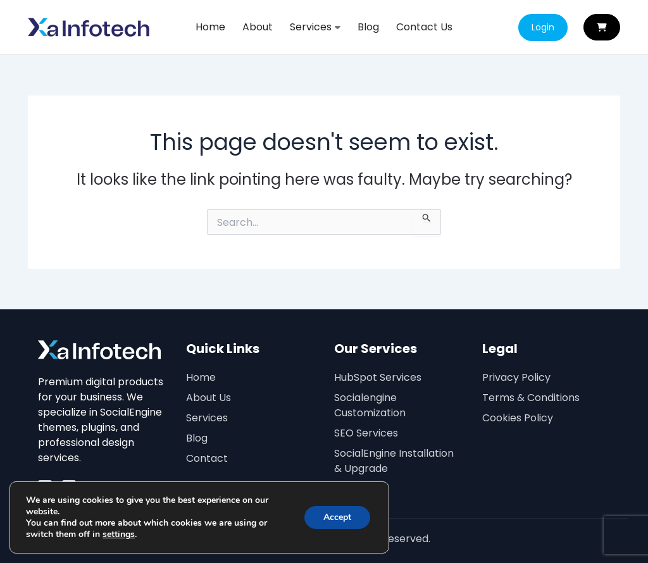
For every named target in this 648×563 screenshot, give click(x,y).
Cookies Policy (517, 418)
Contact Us (424, 27)
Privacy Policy (516, 377)
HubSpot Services (377, 377)
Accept (337, 517)
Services (315, 27)
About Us (208, 397)
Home (210, 27)
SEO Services (366, 433)
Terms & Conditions (531, 397)
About (257, 27)
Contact (207, 458)
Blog (368, 27)
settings (119, 534)
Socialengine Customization (370, 405)
